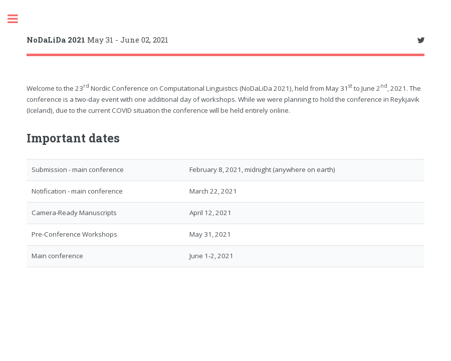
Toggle (18, 19)
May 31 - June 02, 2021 (97, 40)
